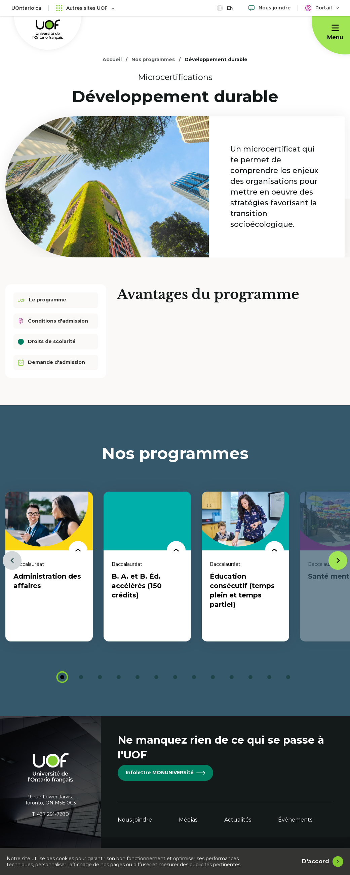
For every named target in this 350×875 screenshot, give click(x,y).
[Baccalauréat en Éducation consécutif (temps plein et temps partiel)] (245, 567)
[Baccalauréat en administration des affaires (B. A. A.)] (49, 567)
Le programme (42, 300)
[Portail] (322, 7)
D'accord (315, 861)
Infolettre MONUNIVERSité (165, 772)
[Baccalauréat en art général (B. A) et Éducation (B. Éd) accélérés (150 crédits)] (147, 567)
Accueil (112, 59)
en (225, 8)
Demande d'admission (51, 362)
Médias (188, 820)
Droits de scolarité (47, 341)
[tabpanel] (49, 567)
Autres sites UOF (85, 8)
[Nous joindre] (269, 7)
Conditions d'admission (53, 321)
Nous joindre (135, 820)
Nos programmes (153, 59)
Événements (295, 820)
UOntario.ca (26, 8)
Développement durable (216, 59)
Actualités (237, 820)
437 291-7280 (53, 814)
